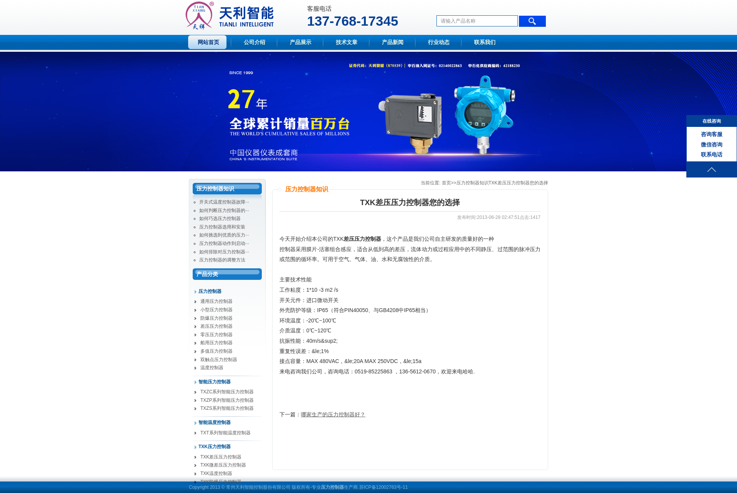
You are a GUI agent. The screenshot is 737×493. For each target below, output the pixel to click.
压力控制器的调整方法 (222, 260)
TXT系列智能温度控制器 (225, 432)
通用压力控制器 (216, 301)
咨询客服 (711, 134)
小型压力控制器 (216, 309)
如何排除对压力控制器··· (224, 252)
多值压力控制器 (216, 351)
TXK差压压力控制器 (220, 457)
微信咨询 (711, 144)
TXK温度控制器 (216, 473)
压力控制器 (209, 291)
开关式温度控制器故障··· (224, 202)
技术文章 (346, 42)
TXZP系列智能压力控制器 (227, 400)
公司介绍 (254, 42)
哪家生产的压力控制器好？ (333, 414)
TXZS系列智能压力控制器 (227, 408)
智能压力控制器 (214, 382)
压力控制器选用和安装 (222, 227)
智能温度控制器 (214, 422)
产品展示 (300, 42)
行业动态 (438, 42)
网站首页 (208, 42)
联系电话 (711, 154)
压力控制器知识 (472, 183)
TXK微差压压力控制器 (223, 465)
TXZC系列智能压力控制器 (227, 391)
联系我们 (485, 42)
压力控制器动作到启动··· (224, 243)
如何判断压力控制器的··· (224, 210)
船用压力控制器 (216, 342)
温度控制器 (211, 367)
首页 (446, 183)
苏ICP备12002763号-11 (383, 487)
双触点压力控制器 (218, 359)
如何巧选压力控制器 (220, 218)
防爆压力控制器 (216, 318)
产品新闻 (392, 42)
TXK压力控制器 (214, 446)
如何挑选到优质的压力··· (224, 235)
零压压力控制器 (216, 334)
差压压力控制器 (216, 326)
